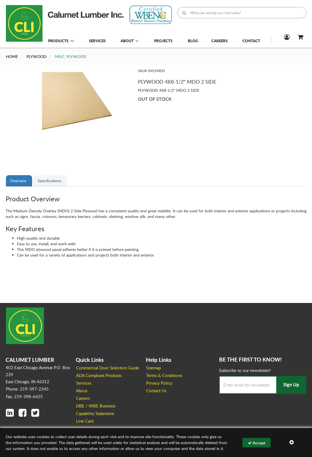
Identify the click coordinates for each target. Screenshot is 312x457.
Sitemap (153, 368)
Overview (18, 180)
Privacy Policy (159, 383)
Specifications (49, 180)
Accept (256, 442)
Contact (251, 40)
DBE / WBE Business (95, 406)
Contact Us (156, 390)
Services (97, 40)
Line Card (84, 421)
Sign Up (291, 384)
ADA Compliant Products (99, 375)
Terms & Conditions (164, 375)
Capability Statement (95, 413)
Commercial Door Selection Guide (107, 368)
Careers (219, 40)
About (130, 40)
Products (58, 40)
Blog (193, 40)
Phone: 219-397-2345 (27, 389)
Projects (163, 40)
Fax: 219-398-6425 (24, 396)
